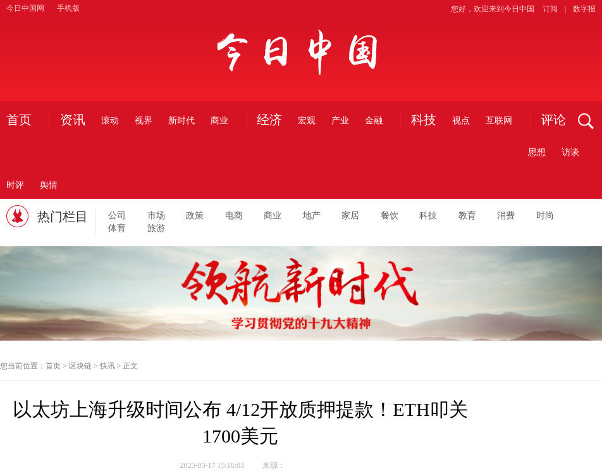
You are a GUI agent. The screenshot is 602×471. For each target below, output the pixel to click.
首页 (19, 120)
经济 (269, 120)
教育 (467, 215)
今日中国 (301, 51)
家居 (350, 215)
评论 (553, 120)
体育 (117, 228)
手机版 (68, 8)
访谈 (570, 152)
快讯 (107, 365)
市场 (156, 215)
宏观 (307, 120)
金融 (374, 120)
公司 (117, 215)
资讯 (72, 120)
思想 (537, 152)
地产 (312, 215)
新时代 (181, 120)
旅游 (156, 228)
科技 (423, 120)
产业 (340, 120)
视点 (461, 120)
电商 (234, 215)
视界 (143, 120)
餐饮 (389, 215)
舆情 (49, 185)
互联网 (499, 120)
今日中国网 (25, 8)
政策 (195, 215)
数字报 (584, 8)
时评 (15, 185)
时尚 (545, 215)
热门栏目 (62, 216)
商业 (219, 120)
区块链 (80, 365)
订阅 (550, 8)
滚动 (110, 120)
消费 (506, 215)
